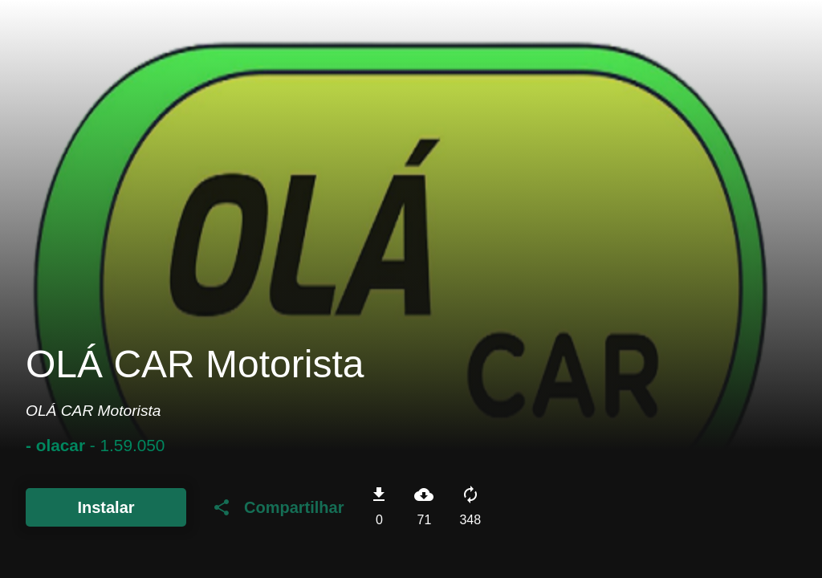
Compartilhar (278, 507)
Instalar (105, 507)
